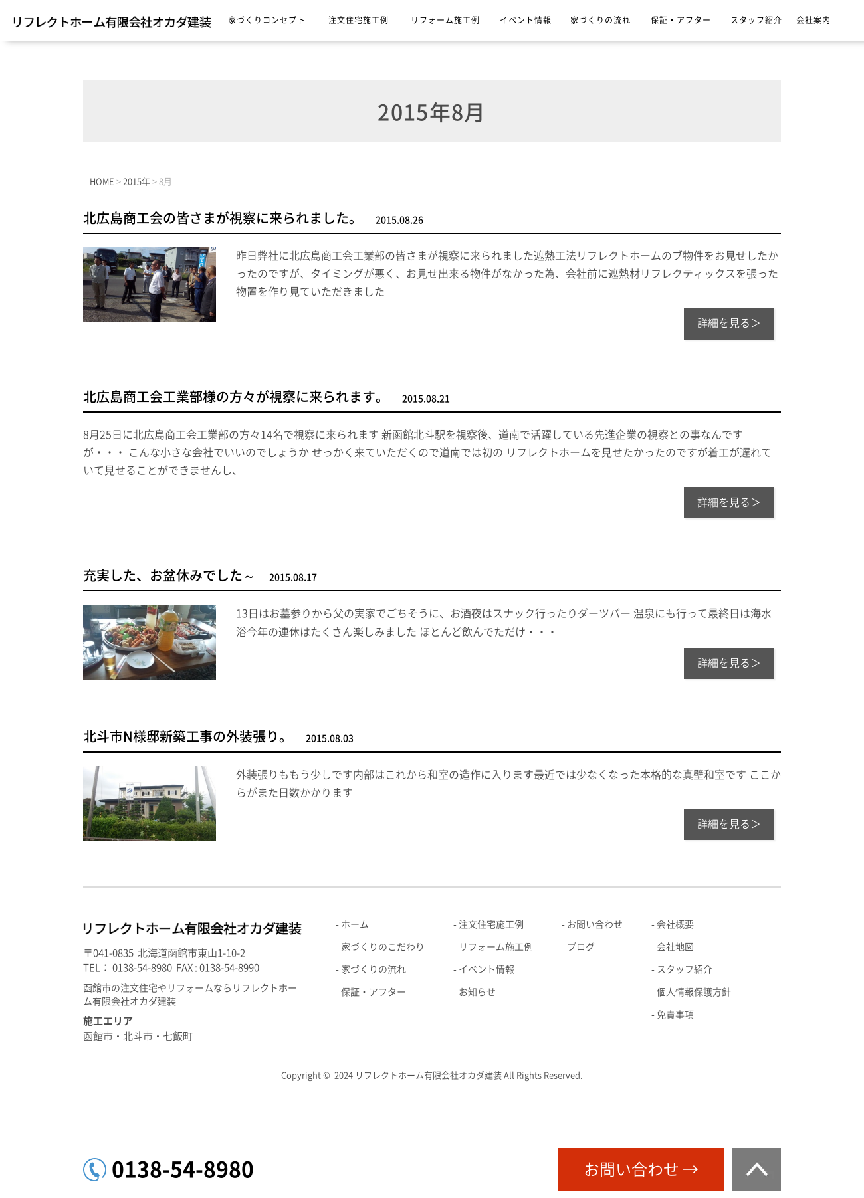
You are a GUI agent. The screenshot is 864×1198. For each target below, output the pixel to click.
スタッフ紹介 (756, 20)
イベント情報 (526, 20)
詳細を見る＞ (729, 323)
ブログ (581, 946)
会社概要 (675, 924)
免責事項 (675, 1014)
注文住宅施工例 (358, 20)
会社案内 (813, 20)
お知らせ (477, 992)
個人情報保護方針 (694, 992)
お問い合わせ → (641, 1169)
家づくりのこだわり (383, 946)
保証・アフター (681, 20)
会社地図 (675, 946)
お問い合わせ (595, 924)
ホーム (355, 924)
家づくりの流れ (600, 20)
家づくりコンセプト (267, 20)
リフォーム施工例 (445, 20)
